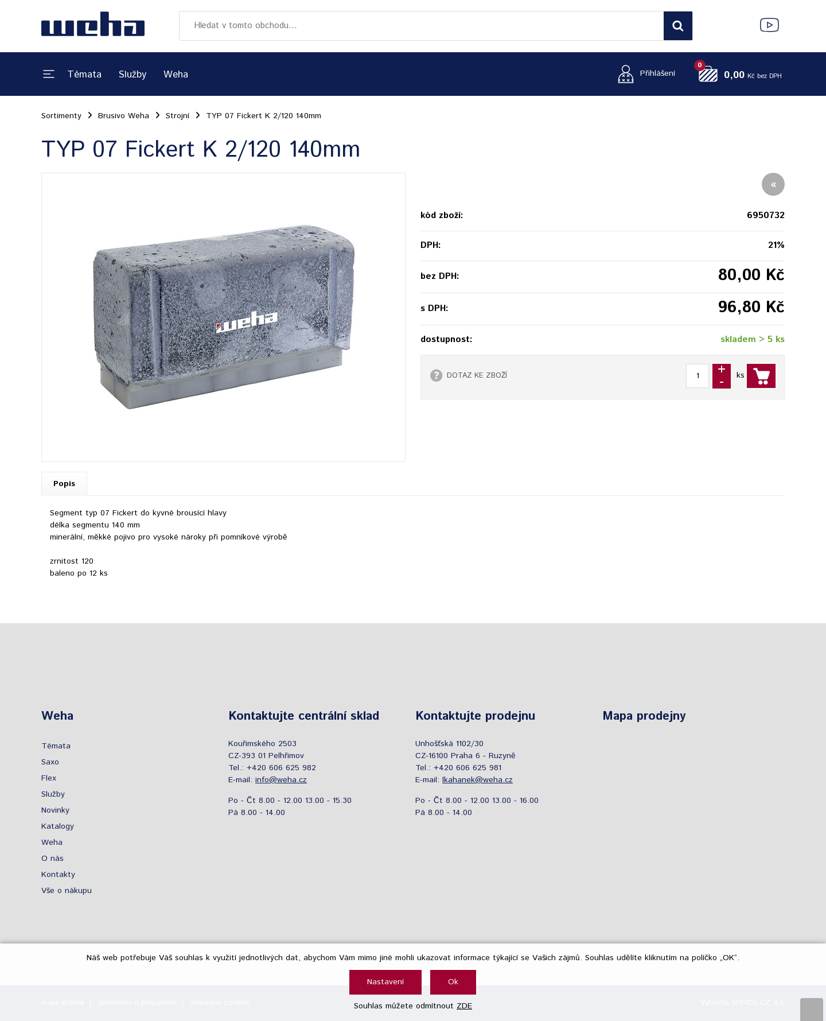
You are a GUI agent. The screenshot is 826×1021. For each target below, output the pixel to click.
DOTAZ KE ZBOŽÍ (477, 375)
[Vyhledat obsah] (678, 25)
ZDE (464, 1006)
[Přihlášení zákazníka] (643, 74)
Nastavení (385, 982)
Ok (453, 982)
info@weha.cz (281, 780)
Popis (64, 484)
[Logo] (93, 25)
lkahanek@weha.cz (477, 780)
